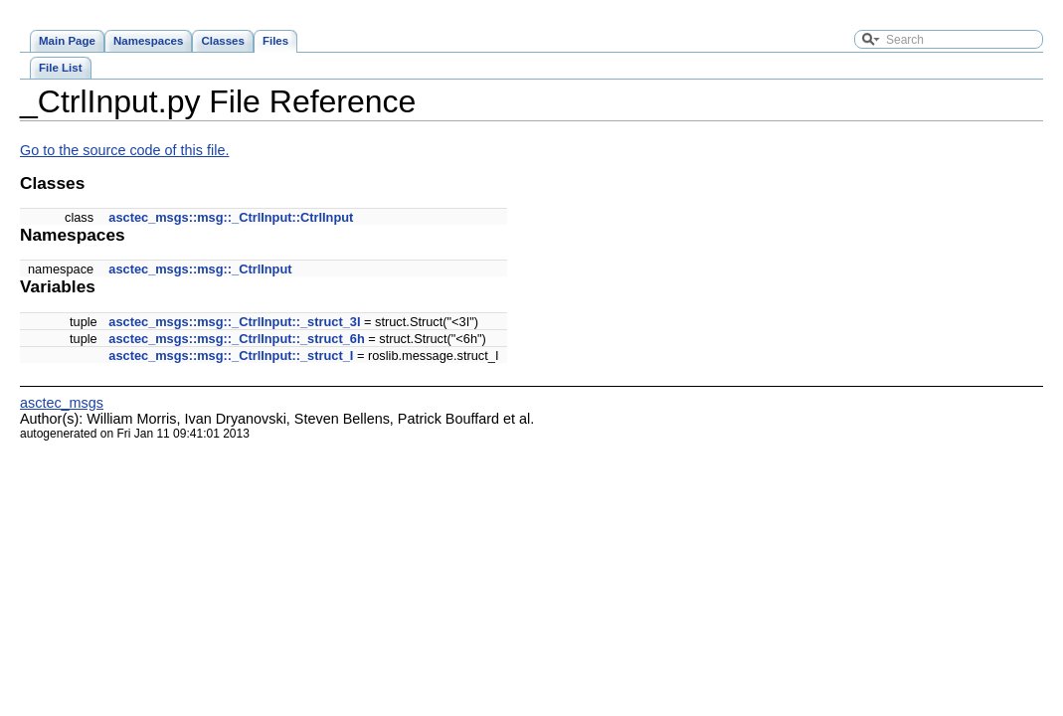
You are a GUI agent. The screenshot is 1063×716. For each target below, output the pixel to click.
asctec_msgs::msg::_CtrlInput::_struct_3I (234, 321)
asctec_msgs (61, 403)
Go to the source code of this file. (124, 150)
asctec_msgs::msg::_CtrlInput (199, 269)
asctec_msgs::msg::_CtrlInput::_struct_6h (236, 338)
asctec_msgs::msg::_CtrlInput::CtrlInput (230, 217)
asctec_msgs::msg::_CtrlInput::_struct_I (230, 355)
